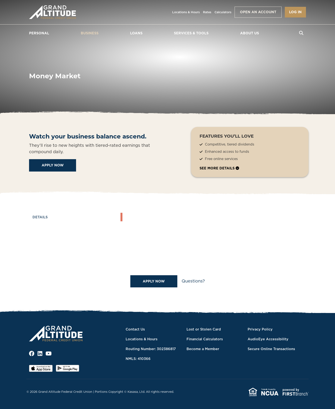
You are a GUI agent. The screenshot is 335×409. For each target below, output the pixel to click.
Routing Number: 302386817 (151, 348)
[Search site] (301, 33)
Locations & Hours (186, 12)
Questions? (193, 281)
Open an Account (258, 12)
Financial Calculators (205, 339)
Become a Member (203, 348)
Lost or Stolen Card (204, 329)
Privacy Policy (260, 329)
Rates (207, 12)
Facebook (31, 353)
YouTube (48, 353)
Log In (295, 12)
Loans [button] (136, 33)
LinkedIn (40, 353)
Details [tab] (40, 230)
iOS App (41, 370)
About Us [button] (249, 33)
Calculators (223, 12)
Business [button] (89, 33)
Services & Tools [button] (191, 33)
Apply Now (53, 165)
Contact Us (135, 329)
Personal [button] (39, 33)
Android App (67, 370)
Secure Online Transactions (271, 348)
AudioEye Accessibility (268, 339)
